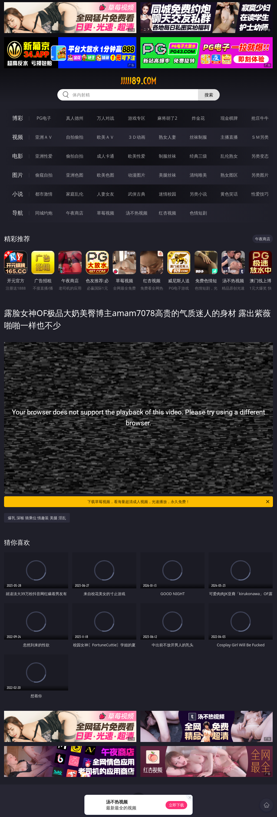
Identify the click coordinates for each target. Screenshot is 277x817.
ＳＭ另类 (260, 137)
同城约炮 (43, 213)
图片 (17, 175)
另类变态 (260, 156)
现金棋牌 (229, 118)
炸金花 (198, 118)
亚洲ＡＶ (43, 137)
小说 (17, 193)
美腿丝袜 (167, 175)
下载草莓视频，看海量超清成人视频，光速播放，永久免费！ (178, 501)
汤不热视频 (136, 213)
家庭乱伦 (74, 194)
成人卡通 (105, 156)
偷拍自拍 (74, 156)
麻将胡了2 (167, 118)
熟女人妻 (167, 137)
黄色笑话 (229, 194)
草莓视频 (105, 213)
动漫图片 (136, 175)
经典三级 (198, 156)
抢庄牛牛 (260, 118)
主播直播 (229, 137)
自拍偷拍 (74, 137)
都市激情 (43, 194)
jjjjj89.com (138, 81)
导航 (17, 212)
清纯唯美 (198, 175)
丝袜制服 (198, 137)
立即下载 (176, 805)
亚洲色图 (74, 175)
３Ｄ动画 (136, 137)
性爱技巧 (260, 194)
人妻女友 (105, 194)
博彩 (17, 118)
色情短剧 (198, 213)
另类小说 (198, 194)
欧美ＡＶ (105, 137)
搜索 (209, 95)
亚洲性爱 (43, 156)
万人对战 (105, 118)
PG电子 (44, 118)
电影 (17, 156)
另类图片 (260, 175)
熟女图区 (229, 175)
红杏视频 (167, 213)
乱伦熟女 (229, 156)
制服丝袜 (167, 156)
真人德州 (74, 118)
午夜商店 (74, 213)
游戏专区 (136, 118)
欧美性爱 (136, 156)
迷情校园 (167, 194)
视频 (17, 137)
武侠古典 (136, 194)
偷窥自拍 (43, 175)
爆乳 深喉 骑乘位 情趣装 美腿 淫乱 (37, 517)
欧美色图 (105, 175)
